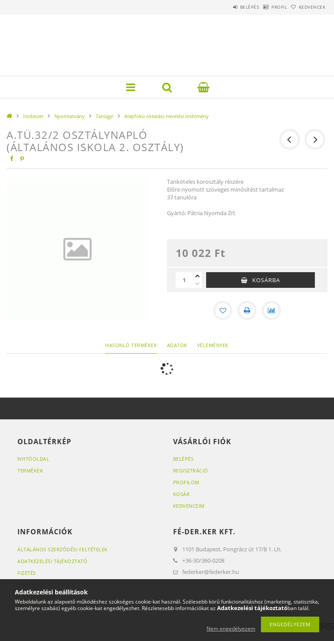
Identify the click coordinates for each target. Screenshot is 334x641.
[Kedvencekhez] (222, 310)
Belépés (227, 7)
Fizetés (26, 573)
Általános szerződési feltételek (62, 549)
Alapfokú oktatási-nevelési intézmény (166, 116)
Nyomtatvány (69, 116)
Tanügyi (105, 116)
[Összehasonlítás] (271, 310)
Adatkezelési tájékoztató (52, 561)
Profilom (186, 482)
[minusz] (197, 284)
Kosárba (266, 280)
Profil (266, 7)
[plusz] (197, 276)
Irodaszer (33, 116)
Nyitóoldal (33, 458)
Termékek (30, 470)
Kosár (181, 494)
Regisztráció (190, 470)
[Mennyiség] (184, 280)
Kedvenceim (189, 506)
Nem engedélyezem (231, 628)
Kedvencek (307, 7)
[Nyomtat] (247, 310)
